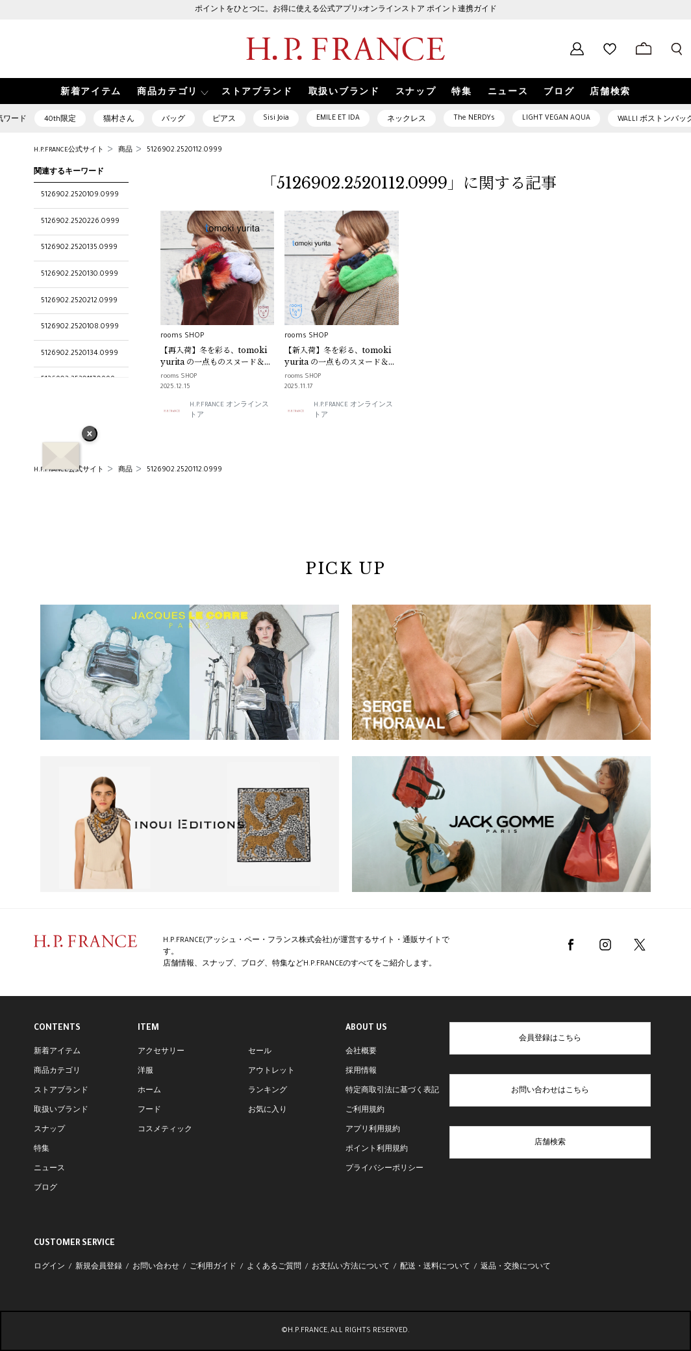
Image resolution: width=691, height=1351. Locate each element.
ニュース (49, 1169)
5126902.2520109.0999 (80, 195)
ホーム (149, 1091)
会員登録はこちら (550, 1039)
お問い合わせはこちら (550, 1091)
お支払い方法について (351, 1267)
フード (149, 1110)
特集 (41, 1149)
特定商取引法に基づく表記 (392, 1091)
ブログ (45, 1188)
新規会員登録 (98, 1267)
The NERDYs (474, 118)
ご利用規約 (365, 1110)
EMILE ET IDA (338, 118)
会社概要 (361, 1052)
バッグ (173, 120)
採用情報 (361, 1071)
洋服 (145, 1071)
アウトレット (271, 1071)
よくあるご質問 (274, 1267)
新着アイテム (57, 1052)
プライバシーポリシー (384, 1169)
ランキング (267, 1091)
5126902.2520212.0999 (79, 301)
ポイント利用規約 (377, 1149)
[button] (171, 91)
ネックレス (406, 120)
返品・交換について (516, 1267)
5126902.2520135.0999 (79, 248)
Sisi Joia (276, 118)
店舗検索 (550, 1143)
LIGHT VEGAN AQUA (556, 118)
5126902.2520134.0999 (79, 354)
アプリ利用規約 (373, 1130)
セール (259, 1052)
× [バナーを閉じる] (89, 435)
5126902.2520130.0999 (79, 274)
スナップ (49, 1130)
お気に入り (267, 1110)
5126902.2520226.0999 (80, 222)
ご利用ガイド (213, 1267)
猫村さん (118, 120)
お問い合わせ (155, 1267)
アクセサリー (161, 1052)
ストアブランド (61, 1091)
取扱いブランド (61, 1110)
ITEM (148, 1028)
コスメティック (165, 1130)
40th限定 (60, 120)
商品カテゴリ (57, 1071)
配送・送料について (435, 1267)
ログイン (49, 1267)
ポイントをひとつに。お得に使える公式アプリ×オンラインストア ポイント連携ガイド (346, 10)
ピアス (224, 120)
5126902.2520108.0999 (80, 327)
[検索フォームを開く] (676, 48)
